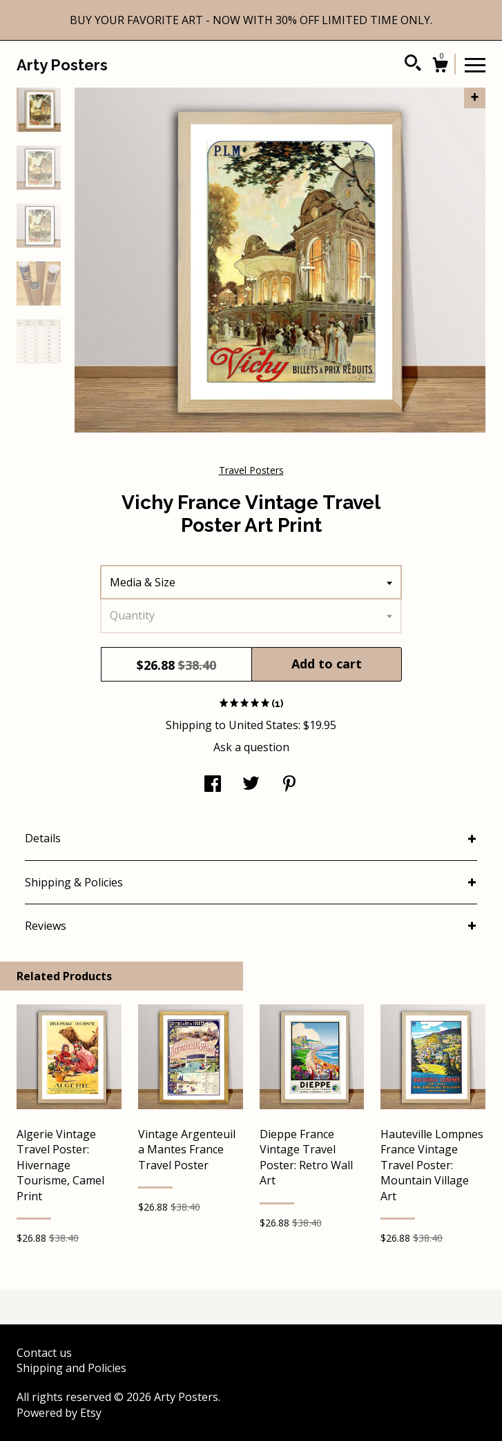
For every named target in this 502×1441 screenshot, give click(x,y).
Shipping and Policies (71, 1367)
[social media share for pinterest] (289, 785)
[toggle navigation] (475, 64)
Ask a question (251, 747)
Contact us (44, 1352)
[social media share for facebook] (212, 785)
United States (263, 725)
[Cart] (439, 66)
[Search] (412, 64)
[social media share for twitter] (251, 785)
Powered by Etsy (59, 1412)
